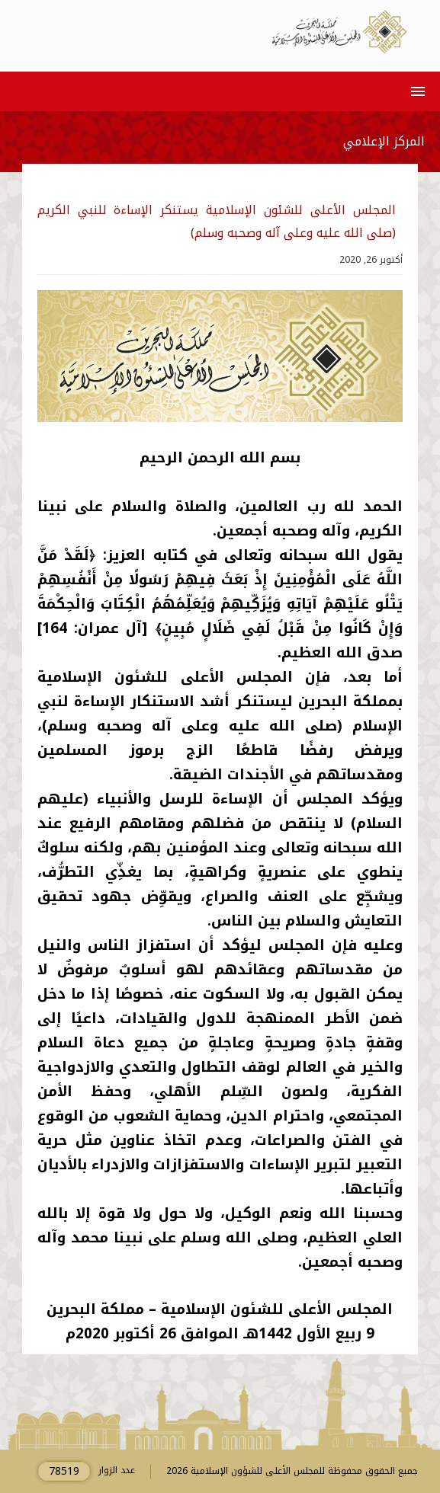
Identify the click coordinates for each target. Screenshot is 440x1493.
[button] (415, 91)
